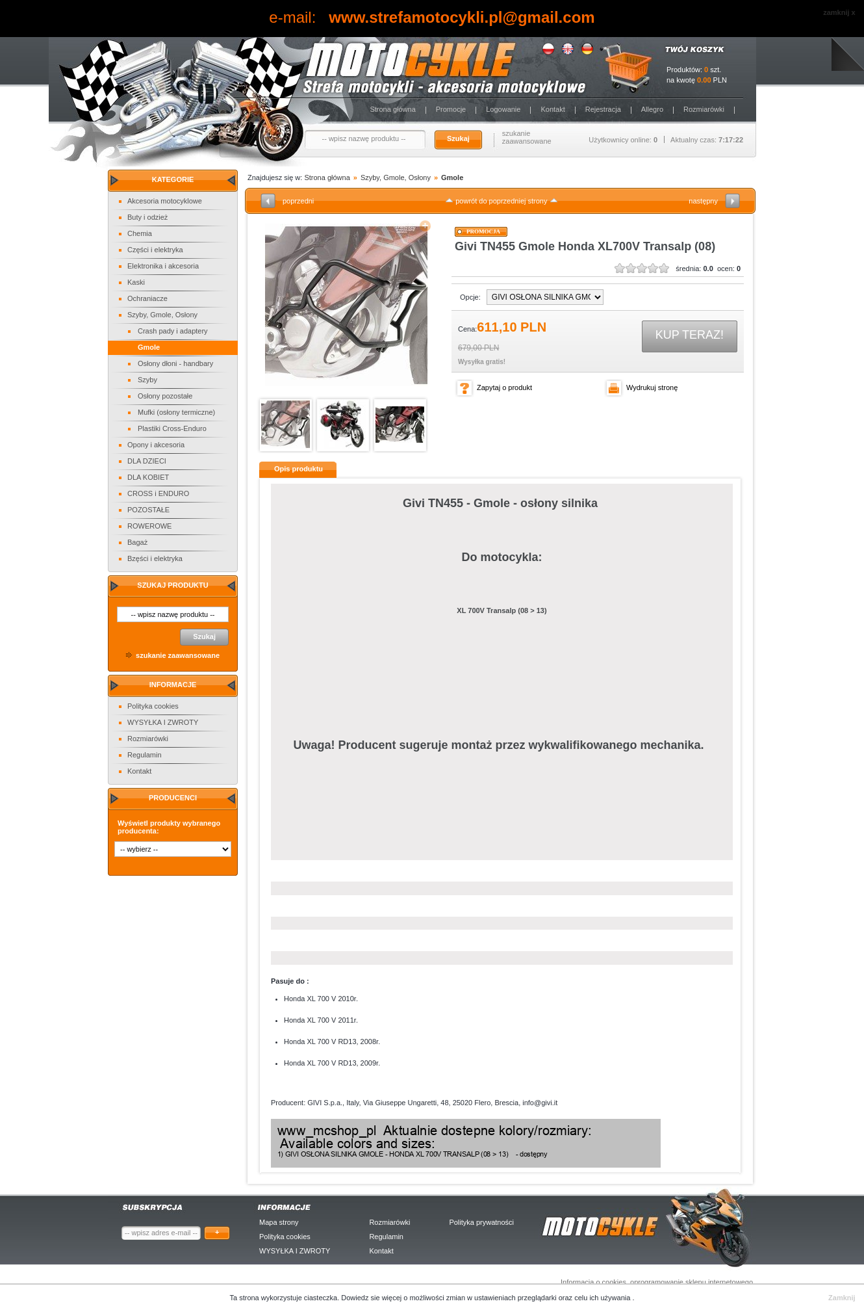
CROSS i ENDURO (158, 493)
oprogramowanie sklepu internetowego (691, 1282)
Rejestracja (603, 109)
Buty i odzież (147, 217)
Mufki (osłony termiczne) (176, 412)
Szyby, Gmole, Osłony (162, 315)
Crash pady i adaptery (173, 331)
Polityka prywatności (481, 1222)
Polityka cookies (153, 706)
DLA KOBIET (148, 477)
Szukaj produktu (172, 585)
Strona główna (392, 109)
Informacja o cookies (593, 1282)
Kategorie (173, 179)
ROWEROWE (149, 526)
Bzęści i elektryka (155, 558)
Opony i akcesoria (155, 445)
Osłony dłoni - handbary (175, 363)
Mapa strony (279, 1222)
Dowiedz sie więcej (372, 1298)
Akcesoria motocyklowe (164, 201)
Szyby (147, 380)
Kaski (136, 282)
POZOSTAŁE (148, 510)
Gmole (149, 347)
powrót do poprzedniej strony (501, 201)
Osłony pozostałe (165, 396)
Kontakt (552, 109)
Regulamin (144, 755)
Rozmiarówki (703, 109)
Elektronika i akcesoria (163, 266)
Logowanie (503, 109)
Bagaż (137, 542)
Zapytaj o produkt (504, 387)
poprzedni (298, 201)
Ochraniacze (147, 298)
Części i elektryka (155, 250)
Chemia (139, 233)
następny (703, 201)
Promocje (451, 109)
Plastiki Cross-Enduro (172, 428)
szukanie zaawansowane (527, 137)
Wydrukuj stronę (652, 387)
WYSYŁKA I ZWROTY (162, 722)
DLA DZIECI (146, 461)
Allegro (652, 109)
